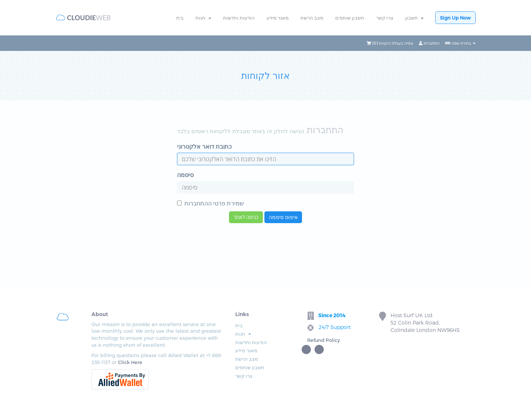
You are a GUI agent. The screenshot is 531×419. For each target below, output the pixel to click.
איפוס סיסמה (283, 217)
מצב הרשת (312, 18)
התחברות (429, 43)
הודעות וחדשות (239, 18)
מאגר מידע (278, 18)
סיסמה (185, 174)
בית (180, 18)
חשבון (414, 18)
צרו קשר (384, 18)
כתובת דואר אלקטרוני (204, 146)
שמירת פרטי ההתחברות (210, 203)
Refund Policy (323, 340)
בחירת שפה (460, 43)
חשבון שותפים (349, 18)
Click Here (130, 362)
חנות (203, 18)
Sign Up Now (455, 18)
